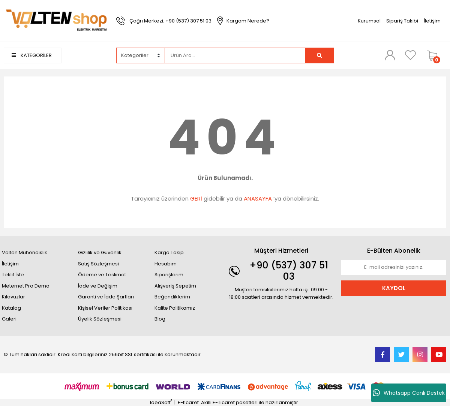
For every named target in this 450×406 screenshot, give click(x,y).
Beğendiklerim (172, 296)
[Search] (235, 55)
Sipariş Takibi (402, 20)
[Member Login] (390, 55)
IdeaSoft (161, 402)
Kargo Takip (169, 252)
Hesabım (165, 263)
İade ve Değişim (97, 285)
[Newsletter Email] (393, 267)
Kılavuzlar (13, 296)
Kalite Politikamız (174, 308)
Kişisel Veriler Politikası (105, 308)
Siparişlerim (168, 274)
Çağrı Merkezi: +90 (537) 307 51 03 (170, 20)
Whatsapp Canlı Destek (409, 393)
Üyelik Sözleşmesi (100, 318)
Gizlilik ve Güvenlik (100, 252)
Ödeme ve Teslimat (102, 274)
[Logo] (56, 20)
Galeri (9, 318)
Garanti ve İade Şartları (106, 296)
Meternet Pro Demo (26, 285)
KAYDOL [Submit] (393, 288)
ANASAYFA (258, 198)
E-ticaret (188, 402)
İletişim (432, 20)
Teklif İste (13, 274)
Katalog (11, 308)
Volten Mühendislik (24, 252)
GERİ (196, 198)
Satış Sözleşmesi (98, 263)
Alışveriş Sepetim (175, 285)
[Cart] (435, 55)
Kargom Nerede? (247, 20)
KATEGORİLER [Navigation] (32, 55)
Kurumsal (369, 20)
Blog (159, 318)
